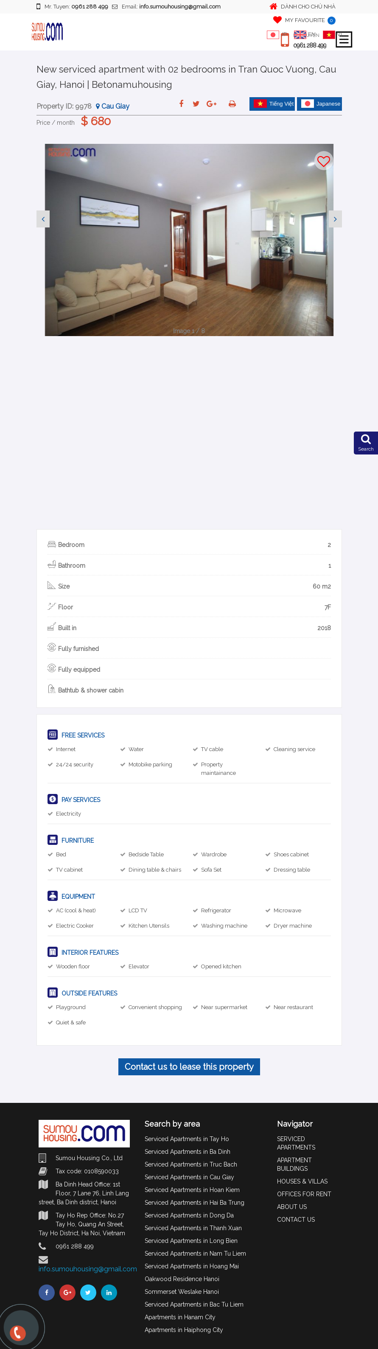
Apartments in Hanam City (180, 1317)
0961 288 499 (309, 45)
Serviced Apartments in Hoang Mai (192, 1266)
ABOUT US (292, 1206)
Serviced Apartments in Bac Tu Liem (194, 1304)
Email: (166, 6)
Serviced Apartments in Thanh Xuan (193, 1228)
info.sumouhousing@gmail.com (88, 1269)
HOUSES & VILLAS (302, 1181)
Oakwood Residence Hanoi (182, 1279)
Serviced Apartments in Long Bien (191, 1240)
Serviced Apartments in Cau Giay (189, 1177)
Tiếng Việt (274, 103)
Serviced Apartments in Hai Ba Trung (194, 1202)
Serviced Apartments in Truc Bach (191, 1164)
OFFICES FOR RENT (304, 1194)
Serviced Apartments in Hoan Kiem (192, 1189)
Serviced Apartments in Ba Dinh (187, 1151)
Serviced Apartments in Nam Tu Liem (195, 1253)
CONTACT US (296, 1219)
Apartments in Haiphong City (184, 1330)
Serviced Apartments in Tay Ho (187, 1139)
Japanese (320, 103)
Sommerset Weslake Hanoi (182, 1291)
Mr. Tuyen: (72, 6)
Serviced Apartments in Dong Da (189, 1215)
